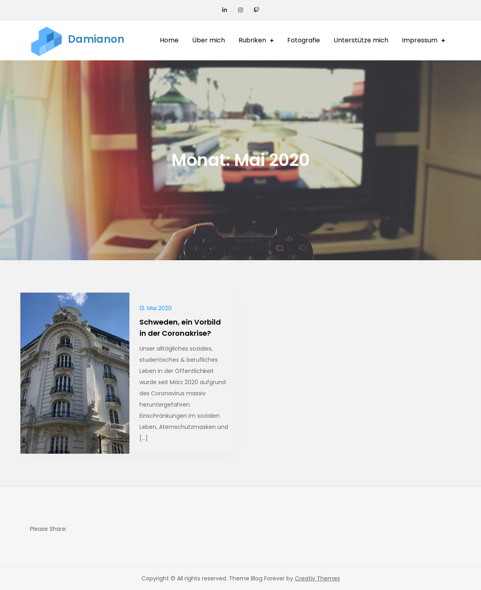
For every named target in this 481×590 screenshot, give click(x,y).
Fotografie (303, 40)
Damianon (96, 39)
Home (169, 40)
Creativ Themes (317, 578)
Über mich (208, 40)
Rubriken (252, 40)
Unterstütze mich (361, 40)
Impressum (419, 40)
